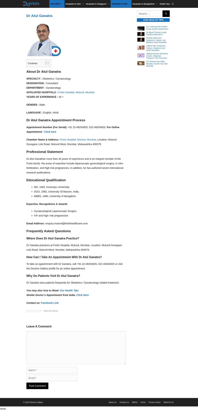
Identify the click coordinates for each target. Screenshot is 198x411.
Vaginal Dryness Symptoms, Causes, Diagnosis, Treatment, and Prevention (157, 56)
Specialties (57, 4)
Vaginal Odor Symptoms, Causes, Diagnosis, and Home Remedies (156, 48)
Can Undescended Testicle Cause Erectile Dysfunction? (157, 28)
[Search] (166, 13)
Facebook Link (50, 302)
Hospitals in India (121, 4)
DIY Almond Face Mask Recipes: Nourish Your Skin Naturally (157, 63)
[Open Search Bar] (173, 4)
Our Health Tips (69, 290)
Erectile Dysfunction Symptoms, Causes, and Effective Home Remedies (156, 40)
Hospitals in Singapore (98, 4)
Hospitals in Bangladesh (145, 4)
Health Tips (165, 4)
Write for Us (169, 402)
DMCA (135, 402)
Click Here (82, 295)
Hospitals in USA (75, 4)
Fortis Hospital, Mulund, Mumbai (76, 92)
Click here (50, 131)
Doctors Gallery (36, 402)
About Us (113, 402)
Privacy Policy (154, 402)
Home (143, 402)
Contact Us (124, 402)
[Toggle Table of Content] (45, 63)
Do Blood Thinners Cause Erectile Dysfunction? (156, 33)
